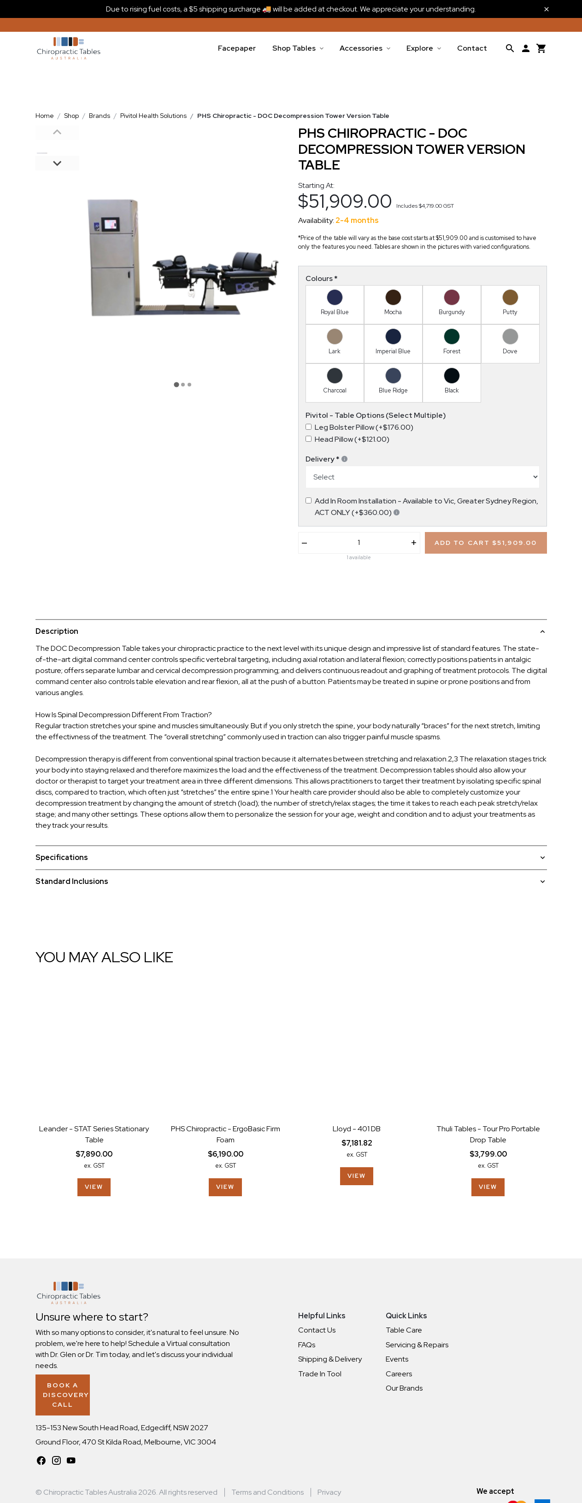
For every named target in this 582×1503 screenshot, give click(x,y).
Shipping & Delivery (330, 1359)
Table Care (404, 1330)
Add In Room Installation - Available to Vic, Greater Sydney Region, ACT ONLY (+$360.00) (426, 506)
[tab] (176, 384)
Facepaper (237, 48)
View (94, 1187)
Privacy (329, 1476)
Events (397, 1359)
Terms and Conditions (267, 1476)
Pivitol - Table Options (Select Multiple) (376, 415)
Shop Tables (294, 48)
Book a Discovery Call (90, 1385)
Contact (472, 48)
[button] (57, 147)
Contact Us (316, 1330)
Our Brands (404, 1388)
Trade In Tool (319, 1374)
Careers (399, 1374)
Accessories (361, 48)
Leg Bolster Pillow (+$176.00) (364, 427)
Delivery (327, 459)
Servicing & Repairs (417, 1345)
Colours (322, 278)
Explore (419, 48)
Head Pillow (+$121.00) (352, 439)
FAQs (306, 1345)
